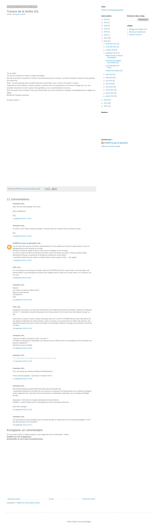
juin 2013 (109, 81)
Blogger (88, 522)
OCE (14, 267)
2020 (106, 22)
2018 (106, 26)
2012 (106, 100)
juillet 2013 (110, 78)
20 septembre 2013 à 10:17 (22, 425)
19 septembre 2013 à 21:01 (22, 410)
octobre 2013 (110, 50)
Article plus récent (14, 499)
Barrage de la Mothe (19, 14)
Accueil (51, 499)
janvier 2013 (110, 96)
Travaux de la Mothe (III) (113, 71)
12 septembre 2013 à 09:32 (22, 300)
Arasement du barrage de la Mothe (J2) (113, 61)
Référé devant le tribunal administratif (114, 56)
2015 (106, 35)
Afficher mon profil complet (110, 146)
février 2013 (110, 93)
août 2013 (109, 74)
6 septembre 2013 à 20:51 (22, 278)
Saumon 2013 (134, 35)
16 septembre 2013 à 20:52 (22, 348)
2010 (106, 106)
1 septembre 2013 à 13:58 (22, 236)
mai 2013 (109, 84)
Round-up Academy (136, 32)
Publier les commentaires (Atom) (28, 503)
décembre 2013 (111, 44)
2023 (106, 19)
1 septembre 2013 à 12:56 (22, 219)
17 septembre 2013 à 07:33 (22, 361)
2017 (106, 29)
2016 (106, 32)
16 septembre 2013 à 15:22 (22, 328)
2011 (106, 103)
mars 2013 (110, 90)
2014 (106, 38)
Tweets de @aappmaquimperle (112, 10)
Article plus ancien (88, 499)
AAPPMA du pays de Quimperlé (24, 243)
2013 (106, 41)
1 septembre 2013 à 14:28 (22, 260)
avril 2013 (109, 87)
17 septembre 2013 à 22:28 (22, 379)
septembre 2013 (112, 53)
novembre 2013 (111, 47)
